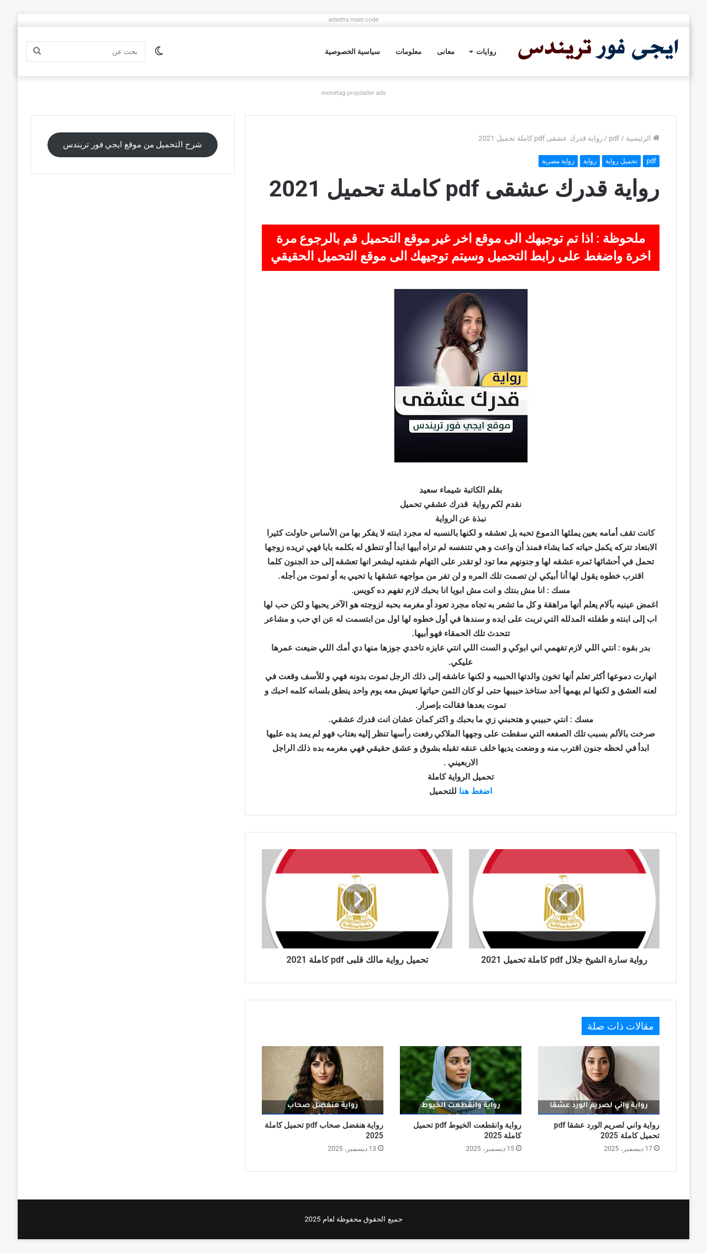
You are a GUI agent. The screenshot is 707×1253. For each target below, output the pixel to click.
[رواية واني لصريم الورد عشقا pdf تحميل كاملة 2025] (598, 1080)
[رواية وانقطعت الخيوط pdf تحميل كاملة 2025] (460, 1080)
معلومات (408, 51)
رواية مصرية (558, 161)
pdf (614, 138)
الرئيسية (642, 138)
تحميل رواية (621, 161)
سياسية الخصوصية (352, 51)
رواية (590, 161)
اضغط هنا (475, 791)
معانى (446, 51)
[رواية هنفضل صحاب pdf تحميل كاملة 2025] (322, 1080)
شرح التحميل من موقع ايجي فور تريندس (132, 145)
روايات (486, 51)
